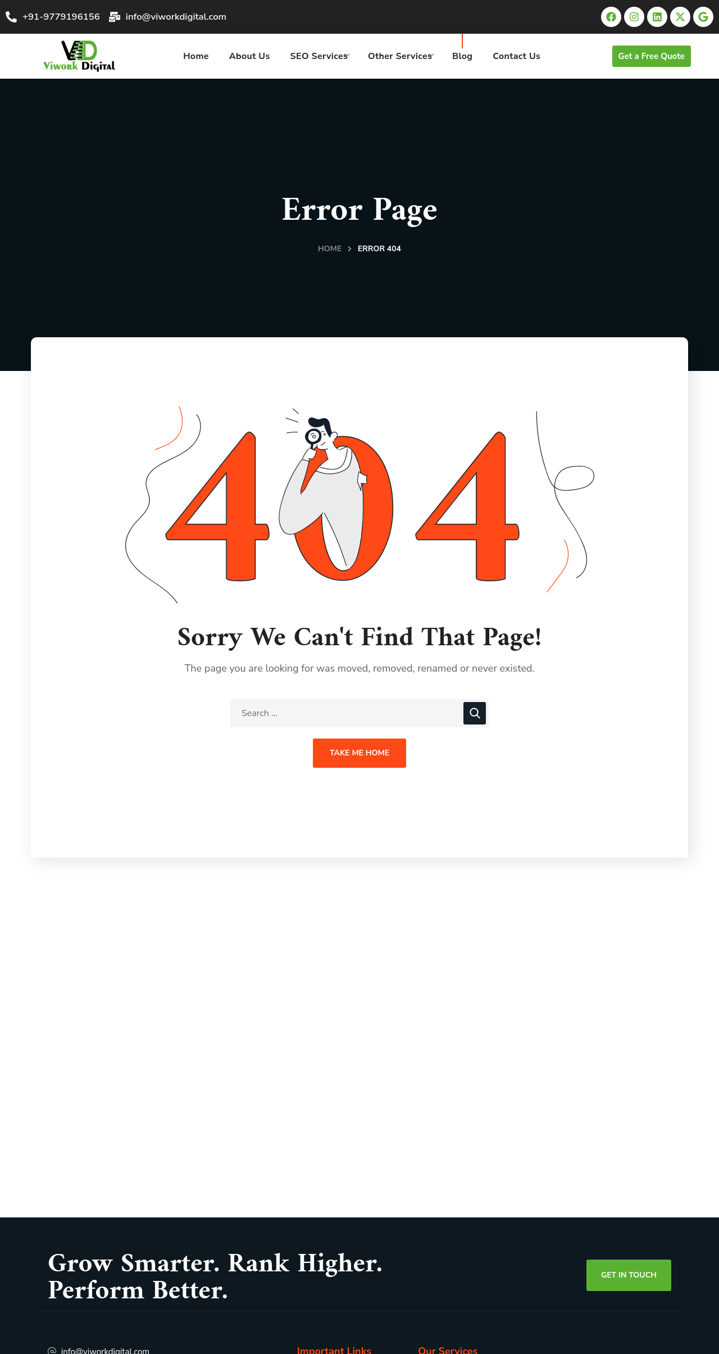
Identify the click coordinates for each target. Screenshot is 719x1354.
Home (330, 248)
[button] (651, 56)
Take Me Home (359, 753)
